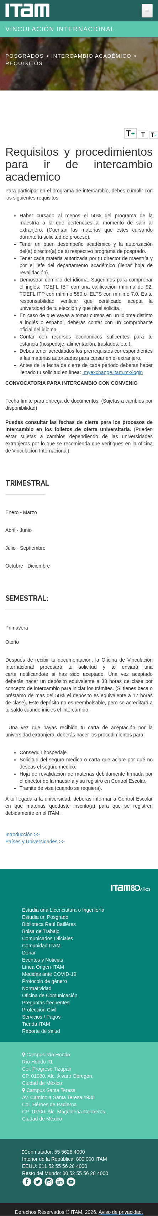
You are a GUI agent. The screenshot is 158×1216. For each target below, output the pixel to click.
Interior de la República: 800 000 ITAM (64, 1159)
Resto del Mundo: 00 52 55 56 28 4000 (65, 1173)
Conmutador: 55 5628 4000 (54, 1152)
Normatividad (36, 988)
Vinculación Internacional (60, 29)
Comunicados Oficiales (47, 938)
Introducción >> (22, 834)
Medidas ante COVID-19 (49, 974)
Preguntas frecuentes (45, 1002)
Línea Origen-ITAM (43, 967)
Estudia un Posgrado (45, 917)
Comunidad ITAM (41, 945)
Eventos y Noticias (42, 960)
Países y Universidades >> (35, 841)
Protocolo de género (44, 981)
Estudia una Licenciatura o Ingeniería (63, 910)
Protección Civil (39, 1010)
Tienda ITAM (36, 1024)
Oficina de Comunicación (50, 995)
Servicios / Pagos (41, 1017)
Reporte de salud (41, 1031)
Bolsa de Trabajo (40, 931)
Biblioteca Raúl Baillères (49, 924)
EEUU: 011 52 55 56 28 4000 (54, 1166)
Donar (29, 953)
